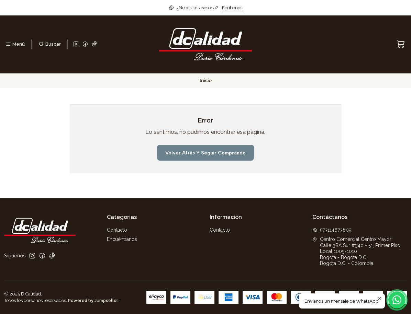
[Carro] (401, 44)
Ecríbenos (232, 7)
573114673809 (332, 230)
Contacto (117, 230)
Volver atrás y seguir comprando (205, 153)
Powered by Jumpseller (93, 300)
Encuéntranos (122, 239)
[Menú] (15, 44)
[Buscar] (49, 44)
